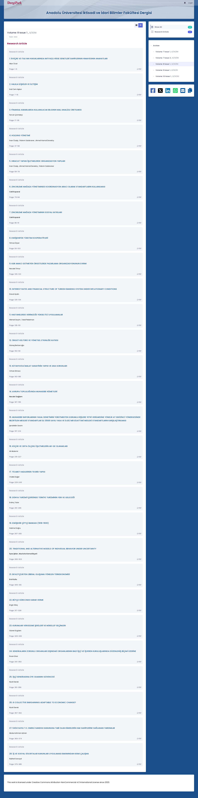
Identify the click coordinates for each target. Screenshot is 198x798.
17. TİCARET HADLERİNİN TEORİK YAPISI (27, 471)
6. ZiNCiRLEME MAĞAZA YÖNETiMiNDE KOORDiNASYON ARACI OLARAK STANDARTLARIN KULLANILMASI (57, 186)
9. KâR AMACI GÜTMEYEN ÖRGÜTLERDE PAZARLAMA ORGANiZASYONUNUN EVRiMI (48, 263)
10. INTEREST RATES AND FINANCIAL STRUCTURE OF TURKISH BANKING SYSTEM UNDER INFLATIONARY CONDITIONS (63, 289)
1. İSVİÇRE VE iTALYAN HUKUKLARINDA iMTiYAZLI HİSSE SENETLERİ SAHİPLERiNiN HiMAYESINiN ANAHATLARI (58, 58)
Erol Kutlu (13, 579)
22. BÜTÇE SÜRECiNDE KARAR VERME (26, 599)
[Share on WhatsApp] (175, 92)
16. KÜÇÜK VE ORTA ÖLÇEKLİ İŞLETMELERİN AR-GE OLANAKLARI (38, 446)
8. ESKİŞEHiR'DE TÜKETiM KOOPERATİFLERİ (28, 237)
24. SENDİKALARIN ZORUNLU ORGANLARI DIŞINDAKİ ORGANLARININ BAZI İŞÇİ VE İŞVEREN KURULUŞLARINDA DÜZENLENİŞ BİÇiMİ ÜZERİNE (72, 651)
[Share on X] (160, 90)
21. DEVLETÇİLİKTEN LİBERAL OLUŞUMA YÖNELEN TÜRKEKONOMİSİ (39, 574)
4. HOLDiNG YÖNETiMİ (19, 135)
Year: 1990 (13, 37)
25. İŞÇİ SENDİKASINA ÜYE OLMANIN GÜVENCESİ (32, 676)
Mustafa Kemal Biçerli (28, 554)
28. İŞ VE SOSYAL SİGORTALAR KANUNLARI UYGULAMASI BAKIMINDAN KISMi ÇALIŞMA (49, 753)
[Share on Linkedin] (167, 92)
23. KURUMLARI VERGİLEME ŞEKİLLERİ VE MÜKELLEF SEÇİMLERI (37, 625)
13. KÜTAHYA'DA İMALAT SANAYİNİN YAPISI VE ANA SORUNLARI (38, 365)
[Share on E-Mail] (182, 92)
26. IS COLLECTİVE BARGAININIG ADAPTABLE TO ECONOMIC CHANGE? (42, 702)
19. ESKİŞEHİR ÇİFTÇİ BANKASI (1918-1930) (29, 523)
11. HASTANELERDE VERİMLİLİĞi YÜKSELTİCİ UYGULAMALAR (36, 314)
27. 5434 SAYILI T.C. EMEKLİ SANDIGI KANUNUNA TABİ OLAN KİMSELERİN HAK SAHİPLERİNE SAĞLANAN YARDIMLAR (62, 728)
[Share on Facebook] (152, 92)
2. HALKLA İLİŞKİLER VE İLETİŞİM (23, 84)
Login (190, 3)
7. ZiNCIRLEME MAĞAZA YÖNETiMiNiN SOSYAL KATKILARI (35, 212)
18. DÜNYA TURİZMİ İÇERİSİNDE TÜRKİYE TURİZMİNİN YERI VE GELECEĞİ (42, 497)
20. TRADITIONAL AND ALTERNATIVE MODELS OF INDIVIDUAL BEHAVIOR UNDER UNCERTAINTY (52, 548)
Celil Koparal (14, 192)
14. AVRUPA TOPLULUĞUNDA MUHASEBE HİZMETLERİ (33, 391)
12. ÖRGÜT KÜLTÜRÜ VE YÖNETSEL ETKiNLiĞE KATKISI (33, 340)
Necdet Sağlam (15, 396)
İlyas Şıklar (13, 554)
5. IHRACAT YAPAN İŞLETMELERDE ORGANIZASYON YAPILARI (37, 161)
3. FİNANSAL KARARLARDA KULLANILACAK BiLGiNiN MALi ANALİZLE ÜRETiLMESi (45, 109)
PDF (138, 69)
